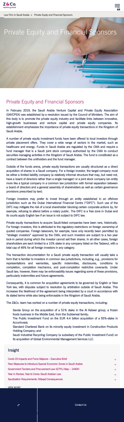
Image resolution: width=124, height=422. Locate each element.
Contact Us (80, 405)
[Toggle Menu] (117, 5)
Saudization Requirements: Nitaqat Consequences (35, 379)
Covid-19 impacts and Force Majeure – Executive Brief (37, 359)
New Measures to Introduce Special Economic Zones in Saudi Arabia (45, 364)
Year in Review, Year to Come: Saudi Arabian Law (34, 374)
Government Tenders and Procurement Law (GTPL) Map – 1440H (43, 369)
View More (14, 387)
